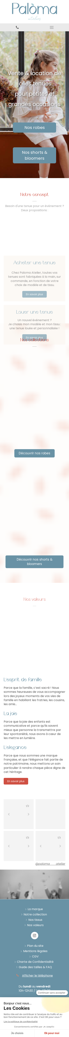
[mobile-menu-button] (52, 27)
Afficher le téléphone (37, 976)
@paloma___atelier (50, 864)
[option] (19, 814)
